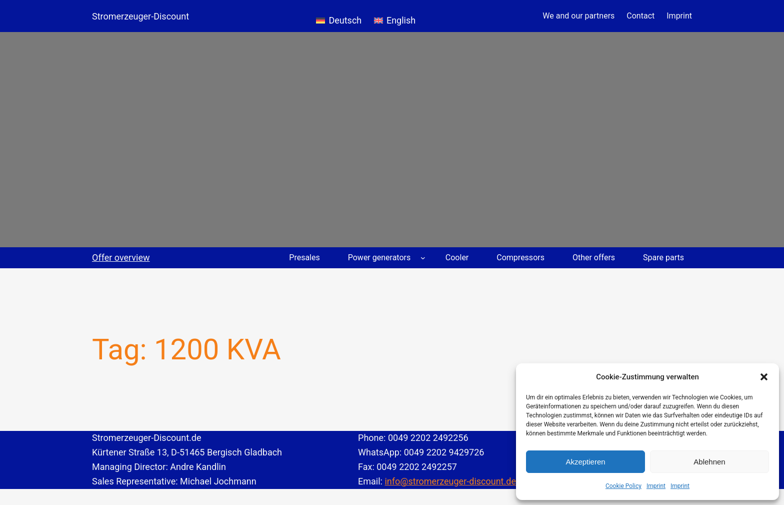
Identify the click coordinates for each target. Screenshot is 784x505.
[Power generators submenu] (423, 257)
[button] (764, 377)
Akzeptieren (585, 461)
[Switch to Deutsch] (338, 16)
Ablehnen (709, 461)
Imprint (656, 485)
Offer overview (121, 257)
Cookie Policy (624, 485)
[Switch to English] (394, 16)
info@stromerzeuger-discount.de (450, 481)
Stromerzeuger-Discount (140, 16)
